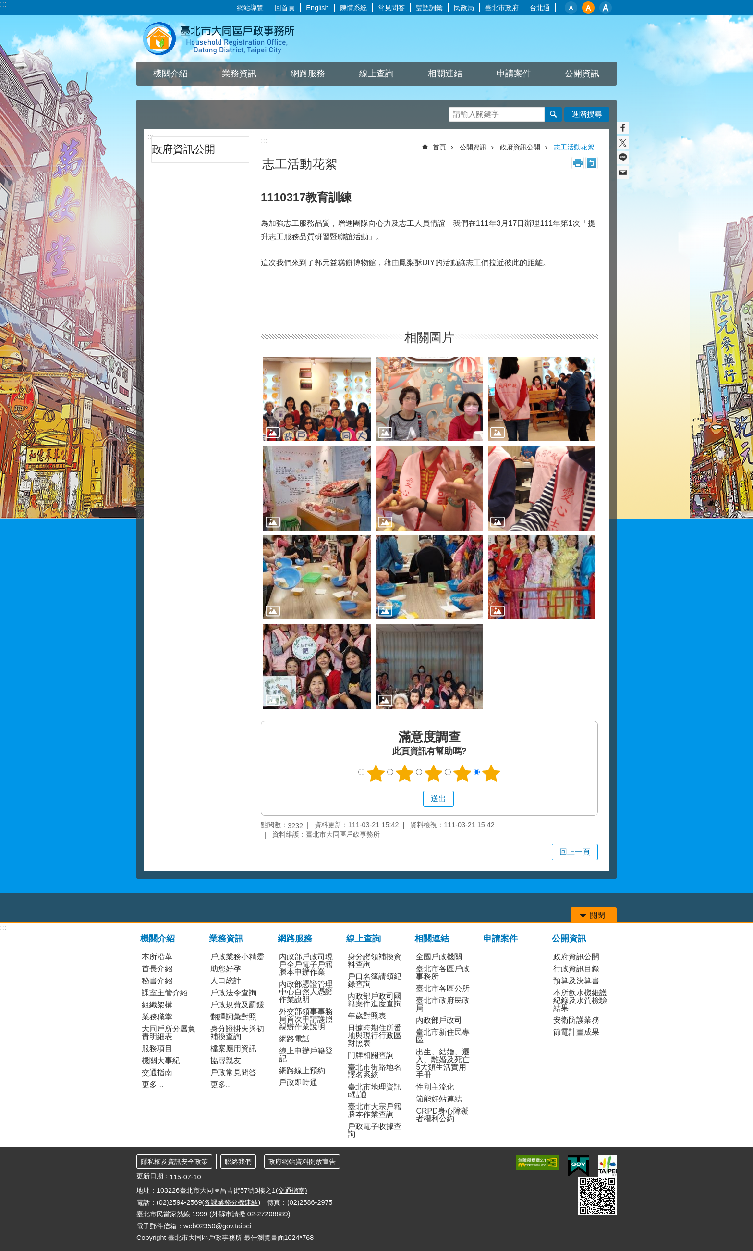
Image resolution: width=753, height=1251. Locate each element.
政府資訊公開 (183, 149)
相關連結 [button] (445, 73)
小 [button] (571, 7)
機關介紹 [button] (170, 73)
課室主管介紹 (165, 993)
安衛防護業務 (576, 1020)
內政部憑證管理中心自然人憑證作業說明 (306, 991)
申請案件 (514, 73)
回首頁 (285, 8)
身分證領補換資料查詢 (374, 960)
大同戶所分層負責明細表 (168, 1032)
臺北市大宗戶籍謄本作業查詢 (374, 1110)
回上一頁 (574, 852)
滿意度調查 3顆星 (434, 773)
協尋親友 (225, 1060)
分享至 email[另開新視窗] (623, 172)
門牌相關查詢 (371, 1055)
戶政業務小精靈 (237, 957)
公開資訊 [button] (582, 73)
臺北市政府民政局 (443, 1004)
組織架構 (157, 1005)
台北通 (540, 8)
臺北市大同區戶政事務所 (220, 38)
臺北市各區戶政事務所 (443, 972)
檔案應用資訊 (233, 1048)
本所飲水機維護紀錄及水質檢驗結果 (580, 1000)
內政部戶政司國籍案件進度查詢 (374, 1000)
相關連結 (431, 938)
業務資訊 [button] (239, 73)
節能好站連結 (439, 1099)
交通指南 (157, 1072)
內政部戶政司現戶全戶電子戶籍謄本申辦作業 (306, 964)
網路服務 (295, 938)
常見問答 (391, 8)
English (317, 8)
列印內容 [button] (577, 163)
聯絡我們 (238, 1161)
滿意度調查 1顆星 (376, 773)
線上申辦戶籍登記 (306, 1055)
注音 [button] (591, 163)
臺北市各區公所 (443, 988)
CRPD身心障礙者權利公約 (442, 1115)
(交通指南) (291, 1190)
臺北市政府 (502, 8)
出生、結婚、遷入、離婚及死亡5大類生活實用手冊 (443, 1063)
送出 (414, 799)
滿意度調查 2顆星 (405, 773)
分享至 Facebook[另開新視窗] (623, 128)
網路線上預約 (302, 1070)
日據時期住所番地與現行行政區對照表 (374, 1035)
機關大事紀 (161, 1060)
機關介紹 (157, 938)
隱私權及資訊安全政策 (174, 1161)
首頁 (439, 147)
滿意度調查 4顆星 (462, 773)
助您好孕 (225, 969)
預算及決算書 (576, 981)
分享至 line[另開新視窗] (623, 157)
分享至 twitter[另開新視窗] (623, 142)
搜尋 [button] (553, 114)
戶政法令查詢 (233, 993)
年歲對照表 (367, 1016)
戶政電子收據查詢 (374, 1130)
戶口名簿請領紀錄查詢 (374, 980)
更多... (152, 1084)
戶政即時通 (298, 1082)
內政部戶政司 (439, 1020)
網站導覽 (250, 8)
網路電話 (294, 1039)
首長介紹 (157, 969)
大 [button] (605, 7)
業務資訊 (226, 938)
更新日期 (149, 1176)
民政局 (464, 8)
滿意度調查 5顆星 (491, 773)
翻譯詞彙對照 (233, 1017)
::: (3, 4)
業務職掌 (157, 1017)
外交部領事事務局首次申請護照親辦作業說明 (306, 1019)
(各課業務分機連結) (231, 1202)
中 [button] (588, 7)
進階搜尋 (586, 114)
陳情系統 (353, 8)
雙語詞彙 (429, 8)
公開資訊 (473, 147)
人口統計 (225, 981)
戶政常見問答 (233, 1072)
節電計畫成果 (576, 1032)
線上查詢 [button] (376, 73)
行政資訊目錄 (576, 969)
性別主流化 (435, 1087)
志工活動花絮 (574, 147)
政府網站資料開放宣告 (302, 1161)
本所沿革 (157, 957)
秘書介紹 (157, 981)
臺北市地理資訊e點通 (374, 1091)
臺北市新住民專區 (443, 1036)
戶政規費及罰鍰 (237, 1005)
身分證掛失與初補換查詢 (237, 1032)
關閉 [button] (597, 915)
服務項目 (157, 1048)
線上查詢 (363, 938)
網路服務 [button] (308, 73)
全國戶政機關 (439, 957)
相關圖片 (429, 337)
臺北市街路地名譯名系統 (374, 1071)
